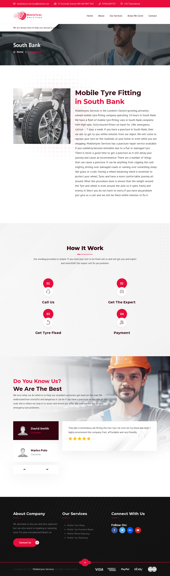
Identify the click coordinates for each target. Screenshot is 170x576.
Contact (153, 15)
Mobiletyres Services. (43, 569)
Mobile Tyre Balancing (77, 537)
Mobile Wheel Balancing (78, 533)
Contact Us (28, 542)
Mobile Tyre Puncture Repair (80, 529)
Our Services (116, 15)
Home (90, 15)
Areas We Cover (135, 15)
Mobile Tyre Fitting (76, 525)
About (101, 15)
